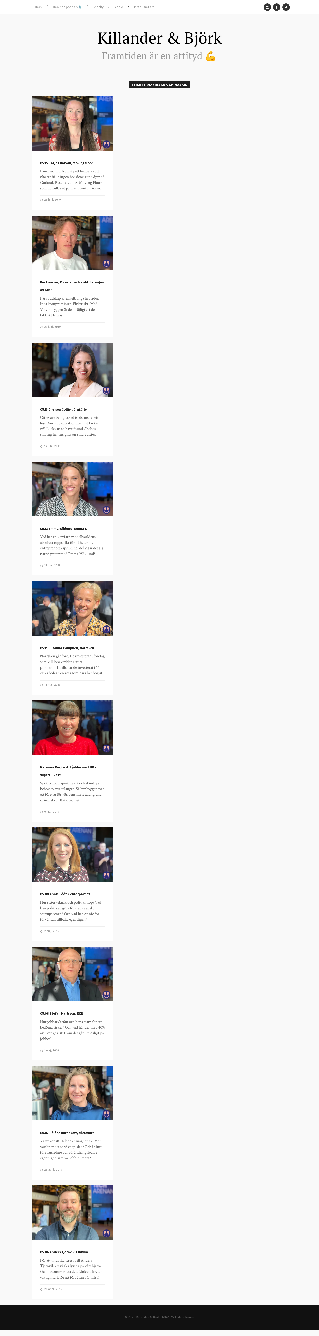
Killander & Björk (159, 38)
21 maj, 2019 (50, 569)
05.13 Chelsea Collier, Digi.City (64, 412)
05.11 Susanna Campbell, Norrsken (67, 651)
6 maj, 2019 (50, 816)
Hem (38, 7)
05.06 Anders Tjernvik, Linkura (64, 1258)
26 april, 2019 (51, 1175)
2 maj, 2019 (50, 935)
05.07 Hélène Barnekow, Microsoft (68, 1138)
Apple (119, 7)
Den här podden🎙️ (67, 7)
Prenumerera (144, 7)
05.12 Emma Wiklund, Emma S (63, 532)
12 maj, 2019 (50, 688)
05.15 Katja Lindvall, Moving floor (67, 165)
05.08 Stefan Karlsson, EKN (62, 1018)
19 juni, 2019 (51, 449)
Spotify (98, 7)
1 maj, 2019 (50, 1055)
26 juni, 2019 (51, 202)
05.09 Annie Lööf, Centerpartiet (65, 899)
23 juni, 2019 (51, 329)
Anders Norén (185, 1323)
